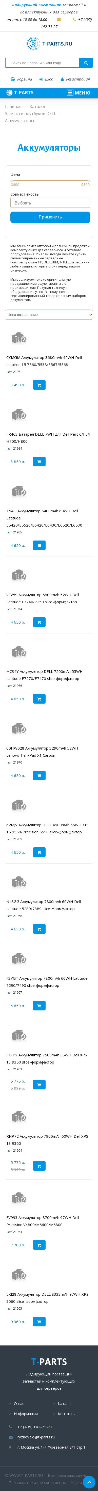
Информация (26, 1413)
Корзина (21, 79)
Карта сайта (82, 1482)
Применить (50, 217)
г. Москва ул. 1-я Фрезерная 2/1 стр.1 (51, 1447)
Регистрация (75, 79)
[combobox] (50, 203)
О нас (19, 1403)
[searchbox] (52, 203)
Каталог (65, 1403)
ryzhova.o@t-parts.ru (36, 1436)
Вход (46, 79)
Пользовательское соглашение (37, 1482)
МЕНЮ (78, 93)
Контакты (66, 1413)
